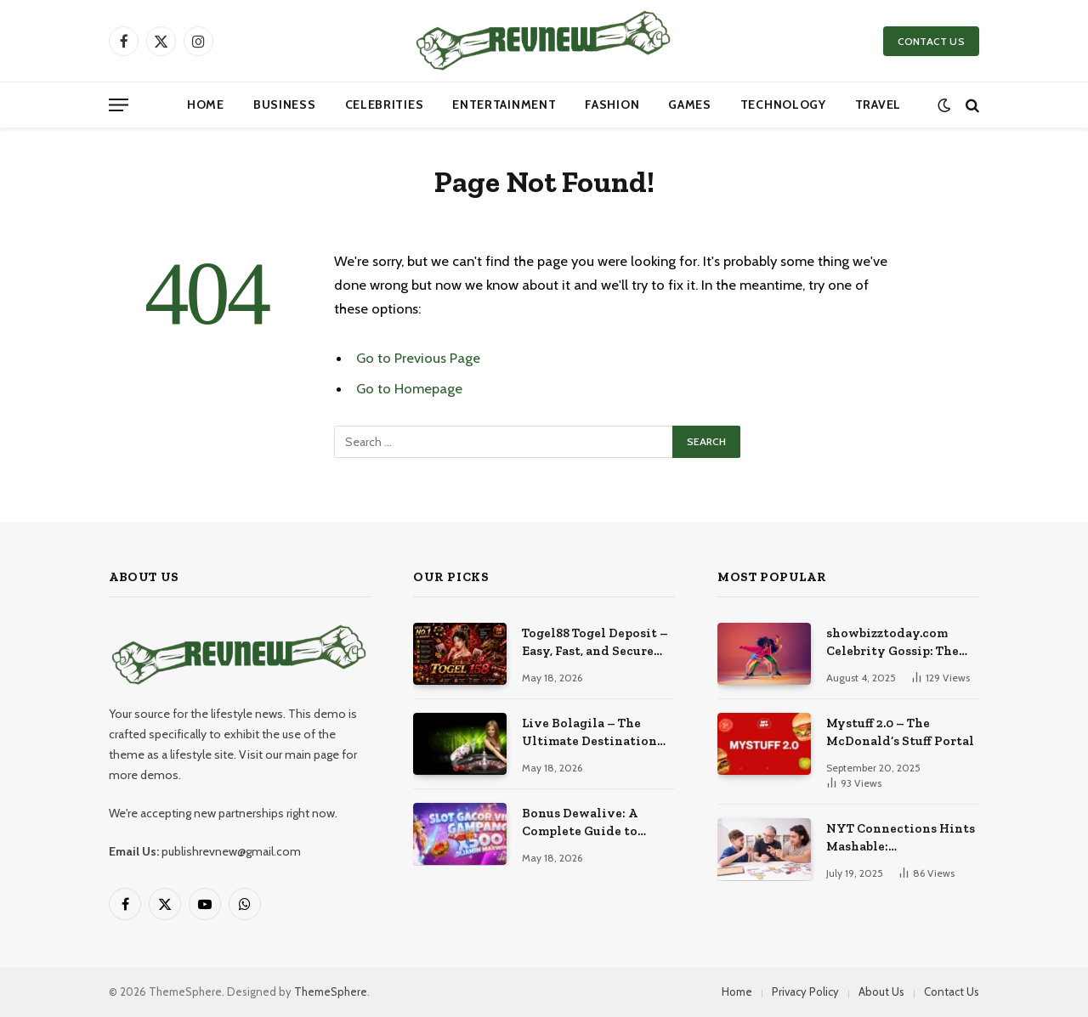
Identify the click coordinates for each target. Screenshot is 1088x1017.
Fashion (612, 104)
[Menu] (118, 105)
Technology (783, 104)
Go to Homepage (409, 388)
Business (284, 104)
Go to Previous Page (418, 357)
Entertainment (504, 104)
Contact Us (951, 991)
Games (689, 104)
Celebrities (384, 104)
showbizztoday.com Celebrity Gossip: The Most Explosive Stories (898, 643)
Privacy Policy (805, 991)
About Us (881, 991)
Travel (878, 104)
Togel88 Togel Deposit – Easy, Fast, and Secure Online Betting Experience (595, 643)
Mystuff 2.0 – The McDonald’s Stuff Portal (900, 732)
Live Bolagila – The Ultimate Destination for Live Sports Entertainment (589, 733)
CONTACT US (931, 41)
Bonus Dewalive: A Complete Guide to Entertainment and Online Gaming (582, 823)
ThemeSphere (330, 991)
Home (205, 104)
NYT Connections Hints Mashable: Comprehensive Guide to (900, 838)
